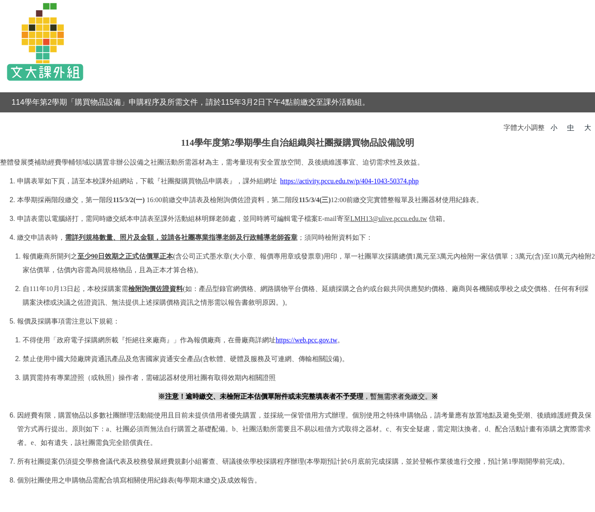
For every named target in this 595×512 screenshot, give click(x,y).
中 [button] (570, 127)
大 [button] (587, 127)
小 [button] (554, 127)
